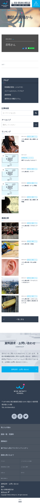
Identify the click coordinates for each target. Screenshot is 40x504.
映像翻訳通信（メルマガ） (14, 87)
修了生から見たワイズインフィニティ (14, 448)
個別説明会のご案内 (5, 466)
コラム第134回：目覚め (27, 244)
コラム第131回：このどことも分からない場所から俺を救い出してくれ (29, 300)
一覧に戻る (20, 319)
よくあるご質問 (24, 466)
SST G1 (22, 472)
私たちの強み (6, 427)
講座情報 (8, 95)
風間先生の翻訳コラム (13, 99)
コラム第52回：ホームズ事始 (29, 185)
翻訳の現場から (12, 10)
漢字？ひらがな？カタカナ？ (29, 160)
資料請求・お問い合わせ (20, 369)
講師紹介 (4, 441)
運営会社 (5, 492)
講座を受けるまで (7, 455)
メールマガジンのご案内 (26, 461)
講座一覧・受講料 (7, 434)
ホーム (4, 10)
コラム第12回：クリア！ (28, 171)
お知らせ (3, 472)
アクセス (3, 461)
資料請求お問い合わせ (36, 3)
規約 (2, 487)
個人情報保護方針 (7, 489)
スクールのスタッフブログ (14, 91)
